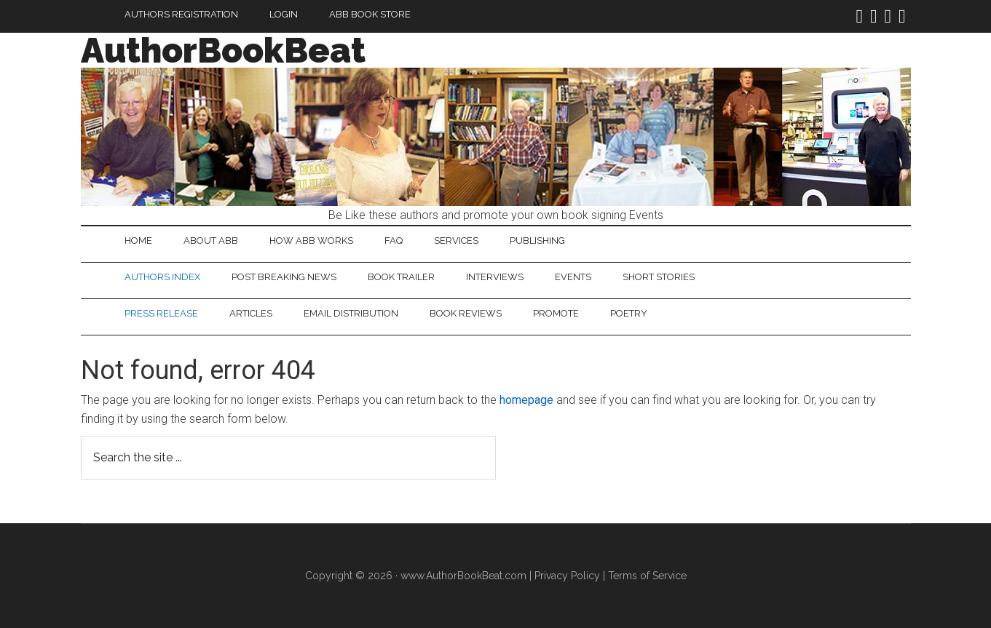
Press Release (161, 313)
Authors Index (162, 276)
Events (573, 276)
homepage (526, 400)
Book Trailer (401, 276)
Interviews (495, 276)
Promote (556, 313)
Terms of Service (647, 575)
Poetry (628, 313)
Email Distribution (351, 313)
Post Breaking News (284, 276)
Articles (250, 313)
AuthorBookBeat (223, 50)
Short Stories (659, 276)
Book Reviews (466, 313)
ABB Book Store (370, 14)
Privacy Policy (567, 575)
